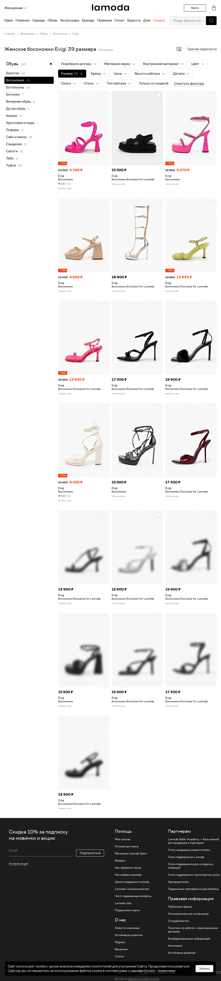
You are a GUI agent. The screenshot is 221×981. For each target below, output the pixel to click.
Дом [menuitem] (146, 20)
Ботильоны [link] (15, 87)
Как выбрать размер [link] (128, 875)
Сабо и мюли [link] (16, 137)
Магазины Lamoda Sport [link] (131, 853)
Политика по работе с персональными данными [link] (193, 929)
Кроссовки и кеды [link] (20, 123)
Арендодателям (178, 882)
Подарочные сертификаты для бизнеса (193, 889)
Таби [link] (9, 158)
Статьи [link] (119, 956)
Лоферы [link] (12, 130)
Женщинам (15, 8)
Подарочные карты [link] (127, 910)
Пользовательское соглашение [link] (188, 914)
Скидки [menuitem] (159, 20)
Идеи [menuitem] (8, 20)
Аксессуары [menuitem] (69, 20)
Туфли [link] (11, 165)
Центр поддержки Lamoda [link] (132, 882)
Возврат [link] (120, 860)
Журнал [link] (120, 942)
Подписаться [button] (90, 847)
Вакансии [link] (121, 949)
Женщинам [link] (27, 33)
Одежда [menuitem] (38, 20)
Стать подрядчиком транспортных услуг (194, 875)
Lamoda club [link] (123, 903)
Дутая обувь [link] (16, 108)
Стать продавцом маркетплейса (189, 850)
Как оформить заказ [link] (128, 867)
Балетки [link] (12, 73)
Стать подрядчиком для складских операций (190, 865)
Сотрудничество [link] (178, 921)
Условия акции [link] (18, 857)
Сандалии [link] (14, 144)
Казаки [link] (11, 116)
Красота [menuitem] (134, 20)
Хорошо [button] (204, 973)
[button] (211, 20)
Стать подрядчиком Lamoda (186, 857)
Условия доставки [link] (127, 846)
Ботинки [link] (13, 94)
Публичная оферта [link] (180, 906)
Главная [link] (9, 33)
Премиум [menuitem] (104, 20)
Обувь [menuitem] (52, 20)
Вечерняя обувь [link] (18, 101)
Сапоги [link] (12, 151)
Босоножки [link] (60, 33)
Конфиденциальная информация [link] (189, 938)
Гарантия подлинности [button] (202, 49)
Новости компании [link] (127, 928)
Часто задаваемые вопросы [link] (133, 896)
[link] (110, 7)
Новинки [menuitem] (22, 20)
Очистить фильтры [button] (189, 83)
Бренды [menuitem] (88, 20)
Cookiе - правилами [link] (159, 975)
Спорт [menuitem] (119, 20)
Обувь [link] (44, 33)
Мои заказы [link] (122, 839)
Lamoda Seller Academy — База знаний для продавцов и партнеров (193, 841)
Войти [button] (195, 8)
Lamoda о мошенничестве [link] (132, 889)
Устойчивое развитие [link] (129, 935)
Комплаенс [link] (175, 946)
